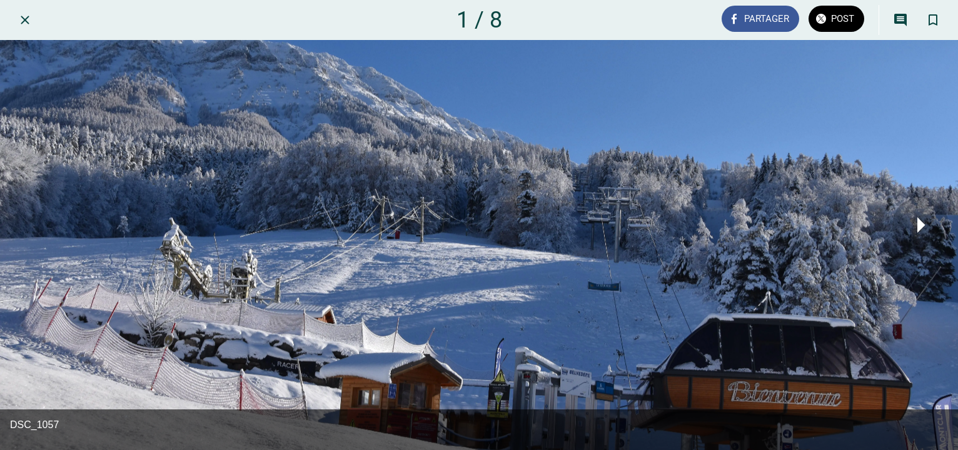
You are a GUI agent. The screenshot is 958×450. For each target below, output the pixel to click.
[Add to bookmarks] (933, 20)
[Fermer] (25, 20)
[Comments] (900, 20)
